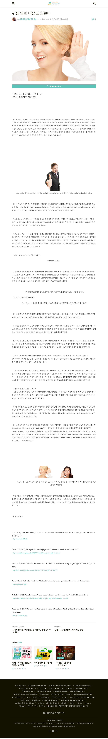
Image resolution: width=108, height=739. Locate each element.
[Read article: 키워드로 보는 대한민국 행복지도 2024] (22, 654)
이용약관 (80, 704)
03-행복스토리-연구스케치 (21, 698)
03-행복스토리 (44, 695)
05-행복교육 (36, 701)
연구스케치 (55, 19)
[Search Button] (94, 3)
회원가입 (42, 707)
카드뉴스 (17, 659)
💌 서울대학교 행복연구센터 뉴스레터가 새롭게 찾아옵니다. (67, 707)
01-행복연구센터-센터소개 (82, 686)
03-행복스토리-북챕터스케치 (82, 695)
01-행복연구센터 (20, 686)
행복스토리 (64, 19)
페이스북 (22, 707)
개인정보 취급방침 (52, 704)
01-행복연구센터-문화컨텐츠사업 (60, 686)
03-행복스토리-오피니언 (41, 698)
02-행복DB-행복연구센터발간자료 (25, 695)
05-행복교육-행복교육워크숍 (24, 704)
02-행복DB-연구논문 (60, 692)
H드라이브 (40, 704)
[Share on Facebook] (54, 86)
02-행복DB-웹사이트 (77, 692)
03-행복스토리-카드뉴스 (59, 698)
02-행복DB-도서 (54, 689)
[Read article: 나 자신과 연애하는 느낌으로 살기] (65, 654)
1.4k (67, 669)
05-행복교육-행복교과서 (50, 701)
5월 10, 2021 (44, 19)
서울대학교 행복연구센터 (27, 19)
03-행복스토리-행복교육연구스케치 (82, 698)
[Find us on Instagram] (56, 732)
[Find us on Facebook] (50, 732)
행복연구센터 (32, 707)
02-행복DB (42, 689)
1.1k (46, 667)
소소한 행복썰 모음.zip (43, 664)
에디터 (72, 704)
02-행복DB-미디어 (81, 689)
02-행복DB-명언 (67, 689)
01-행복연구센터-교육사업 (37, 686)
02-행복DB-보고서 (29, 692)
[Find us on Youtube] (53, 732)
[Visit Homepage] (53, 3)
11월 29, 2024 (16, 669)
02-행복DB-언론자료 (44, 692)
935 (24, 669)
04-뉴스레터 (25, 701)
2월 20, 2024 (60, 669)
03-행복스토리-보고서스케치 (61, 695)
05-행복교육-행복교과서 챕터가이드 (73, 701)
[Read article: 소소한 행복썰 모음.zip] (44, 654)
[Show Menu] (13, 3)
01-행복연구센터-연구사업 (28, 689)
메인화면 (64, 704)
